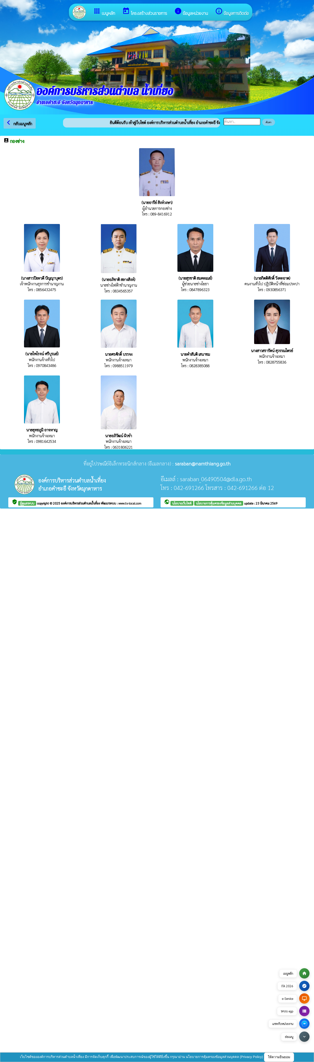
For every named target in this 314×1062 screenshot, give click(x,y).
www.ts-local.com (129, 503)
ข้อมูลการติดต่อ (232, 12)
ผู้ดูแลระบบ (27, 503)
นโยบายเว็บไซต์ (182, 503)
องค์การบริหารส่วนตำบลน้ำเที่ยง (81, 503)
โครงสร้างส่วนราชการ (144, 12)
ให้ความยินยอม (279, 1057)
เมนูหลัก (104, 12)
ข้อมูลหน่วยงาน (191, 12)
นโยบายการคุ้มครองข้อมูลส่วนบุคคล (218, 503)
